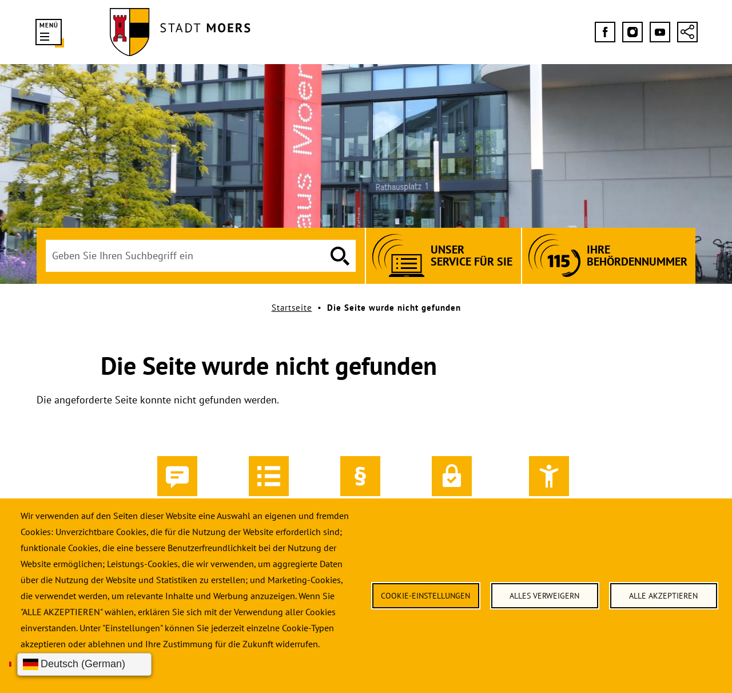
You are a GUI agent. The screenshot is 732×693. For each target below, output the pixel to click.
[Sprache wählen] (84, 664)
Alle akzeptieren (663, 596)
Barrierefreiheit (549, 485)
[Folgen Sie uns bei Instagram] (632, 32)
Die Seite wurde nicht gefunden (394, 307)
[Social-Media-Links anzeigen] (687, 32)
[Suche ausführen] (340, 256)
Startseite (292, 307)
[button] (49, 32)
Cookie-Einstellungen (425, 596)
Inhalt (269, 485)
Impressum (360, 485)
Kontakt (177, 485)
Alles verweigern (544, 596)
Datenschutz (451, 485)
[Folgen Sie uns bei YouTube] (660, 32)
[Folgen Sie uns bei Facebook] (605, 32)
